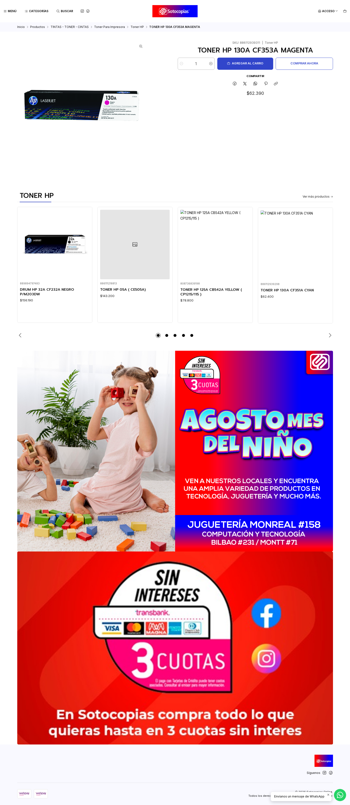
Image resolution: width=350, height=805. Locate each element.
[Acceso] (328, 11)
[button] (158, 335)
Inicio (21, 27)
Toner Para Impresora (109, 27)
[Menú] (10, 11)
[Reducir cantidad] (181, 64)
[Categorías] (36, 11)
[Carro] (344, 11)
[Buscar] (65, 11)
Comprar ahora (304, 63)
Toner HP (137, 27)
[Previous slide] (21, 335)
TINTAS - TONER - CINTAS (70, 27)
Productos (37, 27)
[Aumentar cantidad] (210, 64)
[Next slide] (329, 335)
